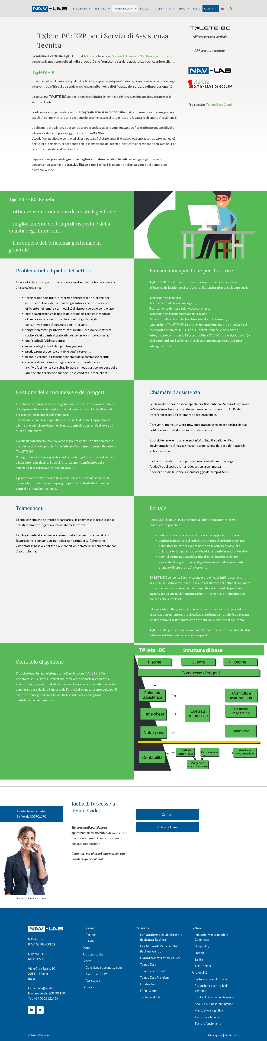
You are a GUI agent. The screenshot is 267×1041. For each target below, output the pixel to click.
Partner (91, 935)
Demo (197, 8)
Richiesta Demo (167, 827)
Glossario (89, 987)
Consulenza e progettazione (104, 967)
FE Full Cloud (148, 991)
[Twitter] (40, 1010)
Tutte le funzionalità (208, 1023)
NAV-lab (90, 56)
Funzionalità (125, 8)
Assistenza (93, 980)
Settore (102, 8)
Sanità (199, 959)
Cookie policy (231, 1035)
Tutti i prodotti (150, 997)
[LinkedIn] (31, 1010)
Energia (200, 953)
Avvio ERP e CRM (97, 974)
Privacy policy (215, 1035)
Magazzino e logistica (209, 1010)
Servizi (147, 8)
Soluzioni (82, 8)
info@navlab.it (47, 988)
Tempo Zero (148, 964)
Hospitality (202, 946)
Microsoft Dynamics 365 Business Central (141, 56)
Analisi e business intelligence (214, 1004)
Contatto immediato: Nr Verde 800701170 (31, 813)
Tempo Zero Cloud (219, 104)
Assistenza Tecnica (207, 1017)
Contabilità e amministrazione (214, 997)
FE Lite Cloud (148, 984)
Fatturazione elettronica (211, 979)
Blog (184, 8)
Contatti (210, 8)
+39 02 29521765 (46, 998)
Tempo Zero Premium (154, 977)
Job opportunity (93, 954)
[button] (231, 8)
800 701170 (57, 993)
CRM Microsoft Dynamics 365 (160, 958)
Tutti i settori (203, 966)
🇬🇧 (222, 8)
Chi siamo (166, 8)
